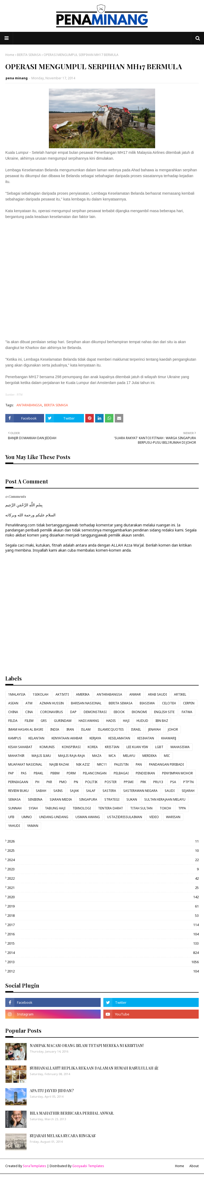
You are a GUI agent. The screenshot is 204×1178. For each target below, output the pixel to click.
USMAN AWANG (87, 817)
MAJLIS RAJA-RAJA (71, 755)
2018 (103, 915)
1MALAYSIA (17, 694)
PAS (24, 773)
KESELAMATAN (119, 738)
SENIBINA (35, 799)
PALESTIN (121, 764)
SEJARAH (188, 790)
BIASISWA (147, 703)
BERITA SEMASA (29, 55)
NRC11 (102, 764)
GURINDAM (62, 720)
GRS (44, 720)
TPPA (182, 808)
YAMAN (32, 825)
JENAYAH (154, 729)
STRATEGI (111, 799)
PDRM (71, 773)
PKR (49, 782)
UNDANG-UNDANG (53, 817)
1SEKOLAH (40, 694)
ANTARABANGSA (29, 405)
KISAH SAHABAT (20, 747)
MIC (167, 755)
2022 (103, 878)
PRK (143, 782)
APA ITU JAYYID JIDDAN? (52, 1090)
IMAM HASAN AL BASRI (25, 729)
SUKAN (131, 799)
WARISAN (173, 817)
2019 (103, 906)
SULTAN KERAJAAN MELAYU (164, 799)
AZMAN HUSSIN (52, 703)
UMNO (27, 817)
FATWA (187, 712)
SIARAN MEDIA (61, 799)
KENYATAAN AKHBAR (67, 738)
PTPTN (188, 782)
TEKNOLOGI (82, 808)
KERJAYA (95, 738)
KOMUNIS (47, 747)
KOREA (93, 747)
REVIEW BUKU (18, 790)
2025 (103, 850)
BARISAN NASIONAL (86, 703)
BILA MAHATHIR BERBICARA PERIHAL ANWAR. (72, 1113)
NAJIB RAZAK (59, 764)
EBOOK (119, 712)
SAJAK (74, 790)
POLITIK (91, 782)
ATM (29, 703)
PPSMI (128, 782)
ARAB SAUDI (157, 694)
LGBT (159, 747)
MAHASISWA (180, 747)
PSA (173, 782)
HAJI (126, 720)
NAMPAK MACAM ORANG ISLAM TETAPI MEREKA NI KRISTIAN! (87, 1045)
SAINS (58, 790)
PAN (139, 764)
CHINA (13, 712)
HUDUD (142, 720)
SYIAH (33, 808)
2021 (103, 887)
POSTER (111, 782)
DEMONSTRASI (95, 712)
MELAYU (129, 755)
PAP (11, 773)
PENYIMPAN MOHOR (177, 773)
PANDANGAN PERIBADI (166, 764)
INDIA (54, 729)
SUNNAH (15, 808)
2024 (103, 859)
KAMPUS (14, 738)
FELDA (13, 720)
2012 (103, 971)
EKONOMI (139, 712)
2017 (103, 924)
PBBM (55, 773)
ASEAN (13, 703)
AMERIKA (83, 694)
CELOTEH (169, 703)
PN (76, 782)
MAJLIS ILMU (41, 755)
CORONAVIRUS (51, 712)
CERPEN (188, 703)
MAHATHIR (16, 755)
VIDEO (154, 817)
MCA (112, 755)
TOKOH (165, 808)
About (194, 1166)
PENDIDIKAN (145, 773)
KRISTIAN (112, 747)
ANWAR (135, 694)
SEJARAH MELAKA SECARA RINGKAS (62, 1135)
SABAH (41, 790)
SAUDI (170, 790)
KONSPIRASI (71, 747)
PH (37, 782)
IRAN (70, 729)
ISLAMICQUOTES (111, 729)
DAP (73, 712)
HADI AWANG (89, 720)
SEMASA (14, 799)
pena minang (17, 78)
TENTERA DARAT (110, 808)
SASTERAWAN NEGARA (140, 790)
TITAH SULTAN (141, 808)
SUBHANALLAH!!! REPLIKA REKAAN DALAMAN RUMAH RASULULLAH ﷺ (94, 1068)
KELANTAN (36, 738)
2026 (103, 841)
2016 (103, 934)
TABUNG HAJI (55, 808)
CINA (29, 712)
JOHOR (173, 729)
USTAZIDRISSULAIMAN (124, 817)
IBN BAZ (161, 720)
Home (9, 55)
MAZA (96, 755)
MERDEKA (149, 755)
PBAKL (38, 773)
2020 (103, 897)
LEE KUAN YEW (137, 747)
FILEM (29, 720)
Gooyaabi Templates (88, 1166)
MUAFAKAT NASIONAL (25, 764)
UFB (11, 817)
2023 (103, 869)
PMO (63, 782)
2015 (103, 943)
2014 (103, 952)
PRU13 (158, 782)
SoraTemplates (34, 1166)
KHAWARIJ (168, 738)
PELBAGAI (121, 773)
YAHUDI (14, 825)
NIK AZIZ (83, 764)
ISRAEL (136, 729)
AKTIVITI (62, 694)
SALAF (90, 790)
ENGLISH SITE (164, 712)
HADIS (111, 720)
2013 (103, 961)
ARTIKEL (180, 694)
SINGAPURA (88, 799)
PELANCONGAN (95, 773)
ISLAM (86, 729)
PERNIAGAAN (18, 782)
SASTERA (109, 790)
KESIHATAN (145, 738)
